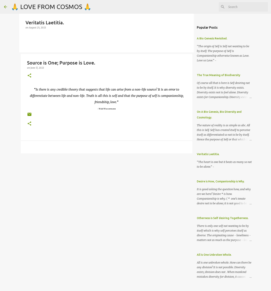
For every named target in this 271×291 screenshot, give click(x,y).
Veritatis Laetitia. (208, 154)
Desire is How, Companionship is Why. (221, 181)
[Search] (247, 7)
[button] (29, 75)
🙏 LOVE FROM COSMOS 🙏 (51, 6)
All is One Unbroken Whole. (214, 254)
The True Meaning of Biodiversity (218, 75)
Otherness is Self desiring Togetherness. (222, 218)
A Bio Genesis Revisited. (212, 38)
